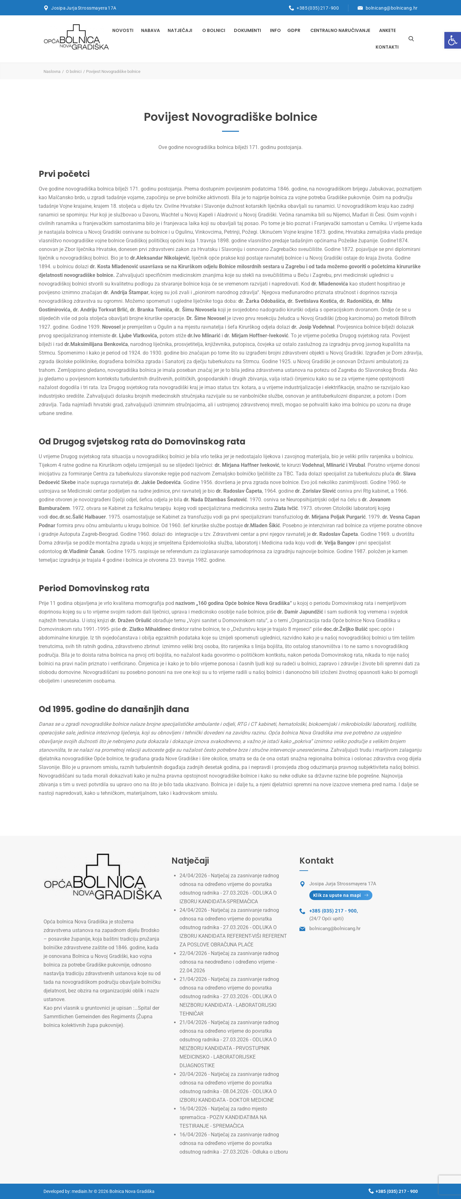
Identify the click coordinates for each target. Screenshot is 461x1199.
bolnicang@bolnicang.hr (392, 8)
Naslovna (52, 71)
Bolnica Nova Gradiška (132, 1191)
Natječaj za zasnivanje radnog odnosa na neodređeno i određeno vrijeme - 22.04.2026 (229, 962)
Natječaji (180, 30)
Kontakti (387, 47)
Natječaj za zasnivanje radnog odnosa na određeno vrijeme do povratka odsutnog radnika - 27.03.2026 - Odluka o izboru (233, 1143)
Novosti (122, 30)
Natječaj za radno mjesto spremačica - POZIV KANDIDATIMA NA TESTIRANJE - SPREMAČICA (223, 1117)
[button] (452, 40)
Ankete (387, 30)
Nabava (150, 30)
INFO (275, 30)
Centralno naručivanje (340, 30)
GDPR (293, 30)
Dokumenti (247, 30)
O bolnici (213, 30)
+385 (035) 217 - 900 (318, 8)
